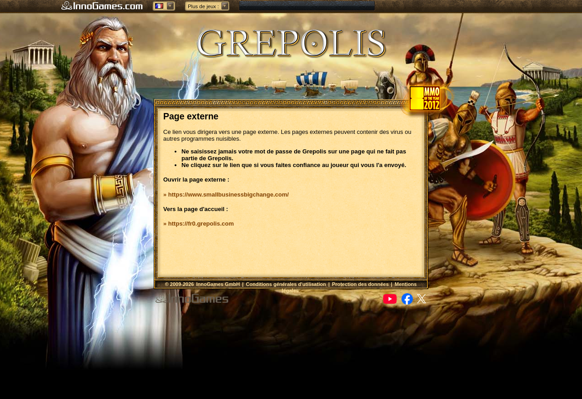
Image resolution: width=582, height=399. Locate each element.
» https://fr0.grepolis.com (198, 223)
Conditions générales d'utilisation (286, 284)
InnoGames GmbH (218, 284)
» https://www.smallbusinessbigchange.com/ (226, 194)
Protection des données (360, 284)
